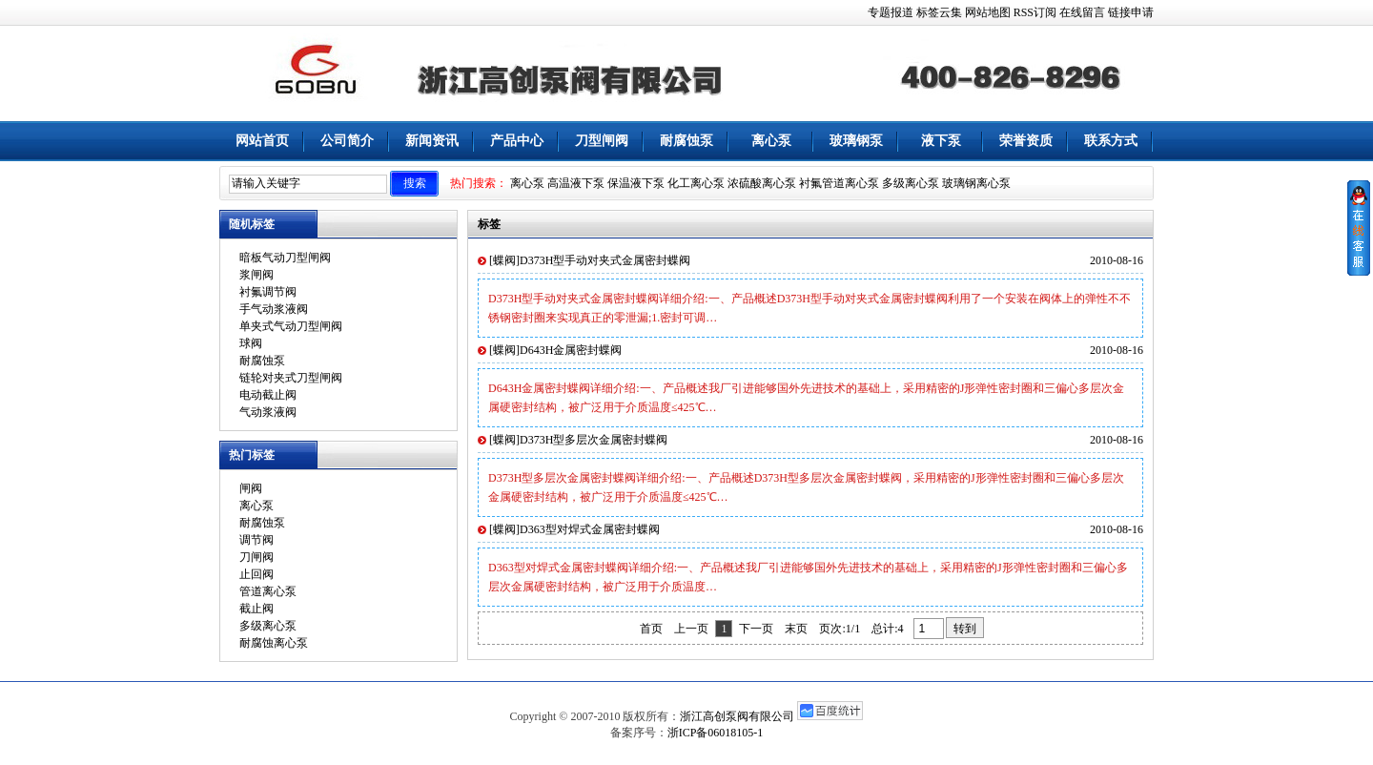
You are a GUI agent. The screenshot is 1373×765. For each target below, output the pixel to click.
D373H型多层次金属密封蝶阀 (593, 439)
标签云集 (939, 12)
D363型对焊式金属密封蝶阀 (590, 529)
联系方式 (1110, 141)
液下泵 (941, 141)
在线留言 (1082, 12)
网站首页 (262, 141)
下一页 (756, 628)
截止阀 (256, 608)
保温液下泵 (636, 183)
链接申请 (1131, 12)
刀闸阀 (256, 557)
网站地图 (988, 12)
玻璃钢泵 (856, 141)
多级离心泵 (910, 183)
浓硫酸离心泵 (761, 183)
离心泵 (771, 141)
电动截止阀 (268, 395)
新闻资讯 (432, 141)
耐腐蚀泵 (686, 141)
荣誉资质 (1026, 141)
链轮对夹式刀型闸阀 (290, 377)
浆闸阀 (256, 274)
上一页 (691, 628)
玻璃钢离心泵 (976, 183)
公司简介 (347, 141)
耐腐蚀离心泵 (273, 643)
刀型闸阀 (601, 141)
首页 (651, 628)
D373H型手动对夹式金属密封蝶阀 (605, 260)
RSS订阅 (1035, 12)
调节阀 (256, 540)
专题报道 (890, 12)
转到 (964, 628)
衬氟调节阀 (268, 292)
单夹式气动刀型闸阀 (290, 326)
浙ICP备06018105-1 (715, 732)
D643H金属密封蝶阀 (571, 350)
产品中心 (516, 141)
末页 (796, 628)
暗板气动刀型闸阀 (285, 257)
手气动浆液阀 (273, 309)
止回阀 (256, 574)
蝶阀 (504, 260)
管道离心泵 (268, 591)
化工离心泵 (696, 183)
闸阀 (250, 488)
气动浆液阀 (268, 412)
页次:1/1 (839, 628)
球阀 (250, 343)
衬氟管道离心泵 (839, 183)
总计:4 (888, 628)
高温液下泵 (576, 183)
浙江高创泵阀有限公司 (737, 716)
